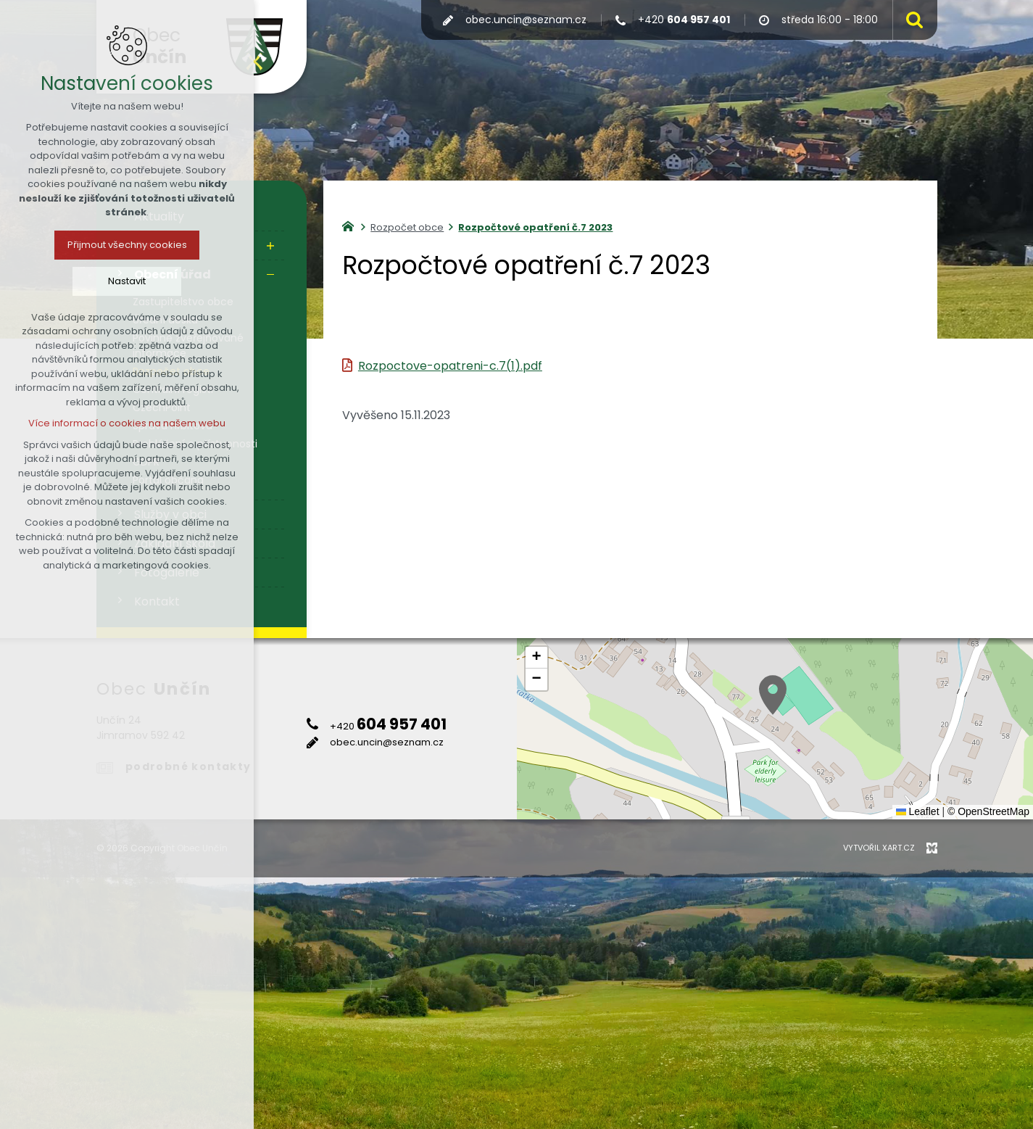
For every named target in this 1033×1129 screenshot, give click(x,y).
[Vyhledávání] (911, 20)
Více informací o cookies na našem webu (126, 423)
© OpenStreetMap (988, 811)
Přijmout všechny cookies (127, 245)
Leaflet (917, 811)
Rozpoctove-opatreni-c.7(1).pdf (450, 365)
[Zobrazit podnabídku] (270, 245)
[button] (773, 695)
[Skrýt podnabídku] (270, 274)
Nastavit (127, 281)
